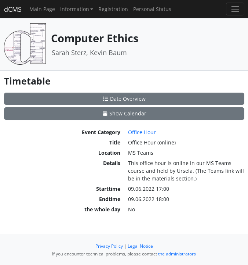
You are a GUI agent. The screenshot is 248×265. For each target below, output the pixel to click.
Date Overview (124, 98)
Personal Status (152, 9)
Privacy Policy (109, 246)
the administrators (177, 254)
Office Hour (142, 132)
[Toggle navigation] (235, 9)
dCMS (13, 9)
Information (74, 9)
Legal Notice (140, 246)
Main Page (42, 9)
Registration (113, 9)
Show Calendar (124, 113)
